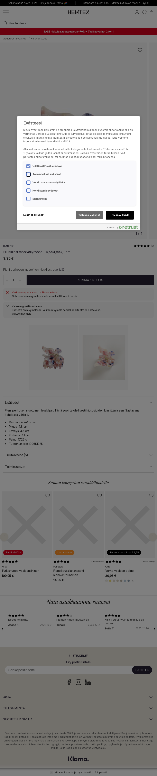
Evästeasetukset (34, 214)
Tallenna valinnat (89, 215)
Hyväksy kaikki (120, 215)
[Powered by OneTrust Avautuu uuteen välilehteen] (122, 227)
